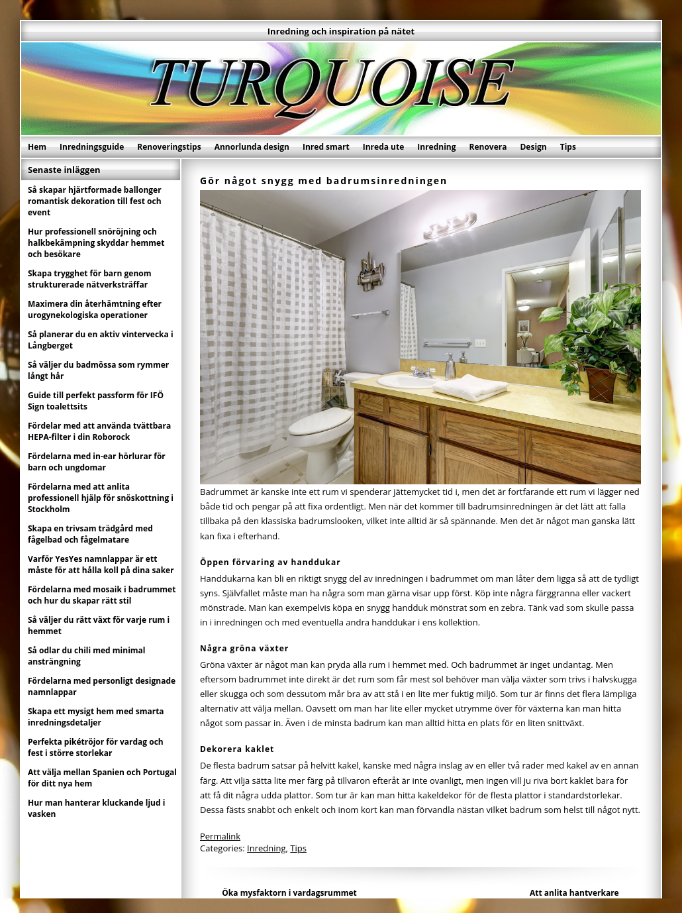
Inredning (436, 146)
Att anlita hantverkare (574, 892)
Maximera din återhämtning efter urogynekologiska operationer (95, 309)
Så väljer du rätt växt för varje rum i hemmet (99, 625)
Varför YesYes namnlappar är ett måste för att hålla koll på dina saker (101, 564)
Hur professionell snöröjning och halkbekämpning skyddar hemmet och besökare (96, 243)
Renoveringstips (169, 146)
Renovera (488, 146)
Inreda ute (384, 146)
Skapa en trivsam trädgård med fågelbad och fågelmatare (90, 534)
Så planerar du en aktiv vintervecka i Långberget (100, 340)
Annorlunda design (252, 146)
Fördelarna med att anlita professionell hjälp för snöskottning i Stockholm (100, 498)
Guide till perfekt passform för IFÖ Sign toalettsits (96, 401)
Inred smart (326, 146)
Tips (568, 146)
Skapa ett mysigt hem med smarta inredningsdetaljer (96, 717)
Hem (37, 146)
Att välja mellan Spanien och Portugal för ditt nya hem (102, 778)
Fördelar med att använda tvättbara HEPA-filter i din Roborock (99, 431)
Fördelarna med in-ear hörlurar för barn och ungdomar (97, 462)
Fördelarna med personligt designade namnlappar (101, 686)
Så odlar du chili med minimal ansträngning (87, 656)
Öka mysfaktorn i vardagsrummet (289, 892)
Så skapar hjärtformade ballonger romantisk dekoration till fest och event (95, 201)
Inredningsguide (92, 146)
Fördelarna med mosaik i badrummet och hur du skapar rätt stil (101, 595)
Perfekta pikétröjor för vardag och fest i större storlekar (96, 747)
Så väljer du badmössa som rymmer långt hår (98, 370)
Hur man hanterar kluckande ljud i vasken (96, 808)
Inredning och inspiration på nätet (341, 31)
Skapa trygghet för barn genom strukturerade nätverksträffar (90, 279)
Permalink (220, 836)
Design (533, 146)
